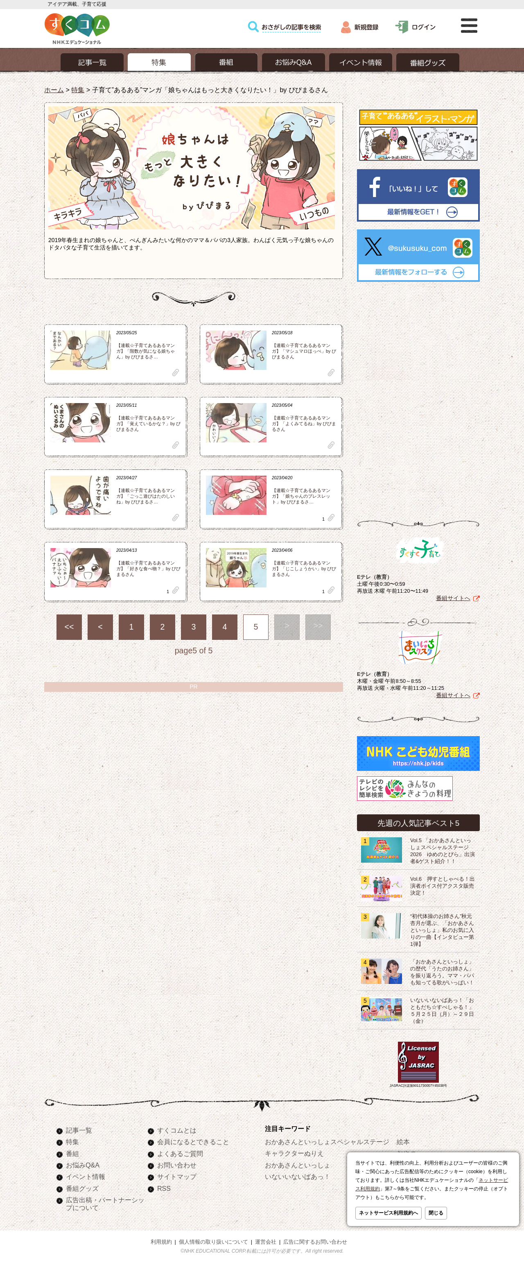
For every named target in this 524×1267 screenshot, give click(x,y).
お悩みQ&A (82, 1165)
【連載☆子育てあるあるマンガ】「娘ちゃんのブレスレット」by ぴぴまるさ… (301, 496)
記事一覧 (79, 1130)
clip (175, 372)
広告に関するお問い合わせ (315, 1242)
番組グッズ (82, 1188)
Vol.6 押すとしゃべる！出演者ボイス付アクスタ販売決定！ (442, 886)
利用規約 (161, 1242)
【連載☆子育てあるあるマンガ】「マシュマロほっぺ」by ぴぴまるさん (304, 351)
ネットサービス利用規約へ (388, 1213)
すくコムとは (176, 1130)
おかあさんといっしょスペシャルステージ (327, 1141)
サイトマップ (176, 1176)
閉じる (436, 1213)
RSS (164, 1188)
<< (69, 626)
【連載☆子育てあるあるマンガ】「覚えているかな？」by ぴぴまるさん (148, 423)
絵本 (403, 1141)
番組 (72, 1153)
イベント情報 (85, 1176)
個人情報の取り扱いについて (213, 1242)
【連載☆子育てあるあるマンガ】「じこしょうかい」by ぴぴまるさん (304, 568)
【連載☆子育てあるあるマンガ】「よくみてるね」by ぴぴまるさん (304, 423)
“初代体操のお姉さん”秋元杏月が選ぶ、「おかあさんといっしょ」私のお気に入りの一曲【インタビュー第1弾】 (442, 930)
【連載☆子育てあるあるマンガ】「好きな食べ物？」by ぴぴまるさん (148, 568)
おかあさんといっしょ (297, 1165)
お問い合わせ (176, 1165)
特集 (77, 89)
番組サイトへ (453, 598)
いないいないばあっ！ (297, 1176)
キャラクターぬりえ (294, 1153)
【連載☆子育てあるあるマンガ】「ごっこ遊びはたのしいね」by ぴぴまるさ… (145, 496)
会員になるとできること (193, 1141)
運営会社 (265, 1242)
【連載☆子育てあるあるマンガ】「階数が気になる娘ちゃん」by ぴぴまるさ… (145, 351)
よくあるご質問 (180, 1153)
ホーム (54, 89)
